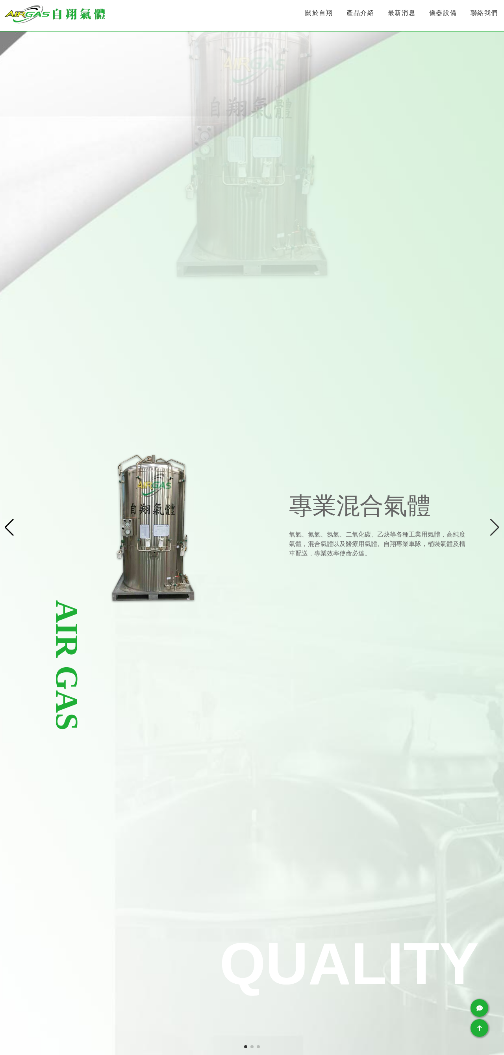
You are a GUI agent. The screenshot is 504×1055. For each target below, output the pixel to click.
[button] (494, 527)
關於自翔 (319, 12)
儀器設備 (443, 12)
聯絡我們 (484, 12)
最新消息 (401, 12)
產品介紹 (360, 12)
